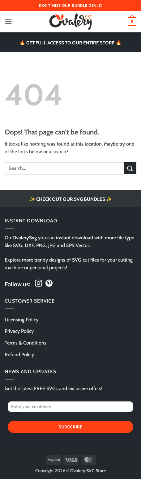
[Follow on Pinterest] (49, 284)
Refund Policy (19, 354)
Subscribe (70, 427)
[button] (8, 21)
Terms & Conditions (25, 343)
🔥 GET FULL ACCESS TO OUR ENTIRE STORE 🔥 (70, 43)
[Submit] (130, 168)
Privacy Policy (19, 331)
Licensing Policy (21, 320)
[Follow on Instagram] (38, 284)
